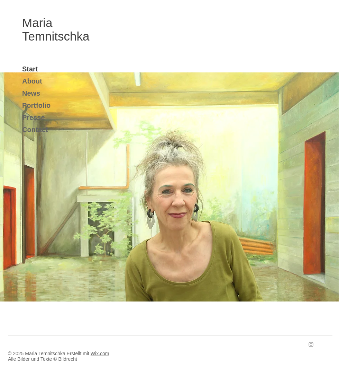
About (32, 81)
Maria (39, 22)
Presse (33, 117)
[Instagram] (311, 344)
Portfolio (36, 105)
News (31, 93)
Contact (35, 129)
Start (30, 69)
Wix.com (100, 353)
